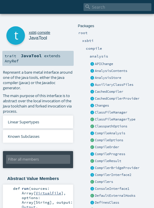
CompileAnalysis (110, 133)
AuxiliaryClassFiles (114, 85)
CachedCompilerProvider (117, 98)
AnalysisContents (111, 71)
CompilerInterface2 (113, 175)
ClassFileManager (111, 112)
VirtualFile (48, 193)
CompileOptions (109, 140)
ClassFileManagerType (115, 119)
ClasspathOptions (111, 126)
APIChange (104, 64)
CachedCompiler (109, 92)
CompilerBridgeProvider (117, 168)
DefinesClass (107, 202)
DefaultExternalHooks (115, 196)
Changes (102, 105)
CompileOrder (107, 147)
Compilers (104, 182)
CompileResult (108, 161)
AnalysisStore (108, 78)
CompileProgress (110, 154)
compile (43, 32)
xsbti (32, 32)
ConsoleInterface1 (112, 189)
